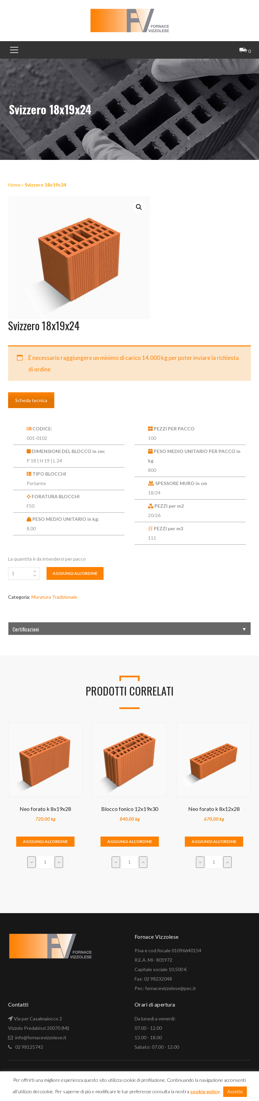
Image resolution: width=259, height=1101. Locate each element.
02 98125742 (29, 1047)
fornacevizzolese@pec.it (170, 988)
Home (14, 185)
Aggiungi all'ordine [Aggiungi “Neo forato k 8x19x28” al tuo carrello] (45, 841)
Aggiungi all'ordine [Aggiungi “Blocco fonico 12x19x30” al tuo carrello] (129, 841)
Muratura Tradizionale (54, 597)
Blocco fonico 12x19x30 (129, 809)
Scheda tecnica (31, 400)
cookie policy (205, 1091)
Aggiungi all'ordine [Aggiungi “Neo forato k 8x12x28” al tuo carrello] (214, 841)
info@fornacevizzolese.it (40, 1037)
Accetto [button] (235, 1091)
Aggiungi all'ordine (75, 573)
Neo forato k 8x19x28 (45, 809)
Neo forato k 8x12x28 (214, 809)
